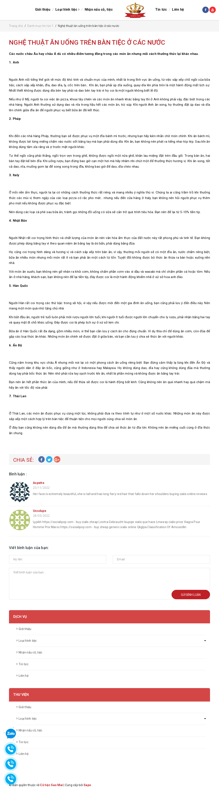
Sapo (87, 785)
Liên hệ (179, 10)
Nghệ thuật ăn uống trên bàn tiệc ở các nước (87, 43)
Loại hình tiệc (67, 10)
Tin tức (162, 10)
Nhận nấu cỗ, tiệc (98, 10)
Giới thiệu (42, 10)
